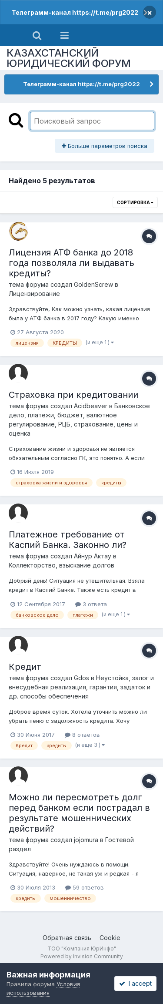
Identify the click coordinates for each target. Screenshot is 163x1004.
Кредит (25, 666)
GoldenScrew (93, 284)
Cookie (110, 937)
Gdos (81, 678)
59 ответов (84, 887)
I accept (135, 983)
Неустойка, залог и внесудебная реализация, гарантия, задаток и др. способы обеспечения (81, 687)
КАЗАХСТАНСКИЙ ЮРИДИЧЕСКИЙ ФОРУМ (69, 58)
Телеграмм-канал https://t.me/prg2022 (75, 12)
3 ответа (91, 604)
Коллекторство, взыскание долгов (61, 565)
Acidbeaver (90, 406)
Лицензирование (34, 293)
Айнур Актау (92, 556)
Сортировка (135, 202)
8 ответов (82, 734)
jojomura (86, 839)
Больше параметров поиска (104, 145)
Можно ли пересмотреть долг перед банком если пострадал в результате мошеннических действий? (79, 813)
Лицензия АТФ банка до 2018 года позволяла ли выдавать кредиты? (71, 263)
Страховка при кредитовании (73, 395)
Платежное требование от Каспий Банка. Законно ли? (67, 539)
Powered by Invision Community (81, 956)
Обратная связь (67, 937)
